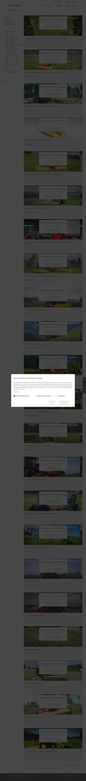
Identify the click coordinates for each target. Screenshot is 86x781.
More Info (16, 392)
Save (52, 402)
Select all (64, 402)
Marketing (61, 396)
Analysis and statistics (44, 396)
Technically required (22, 396)
